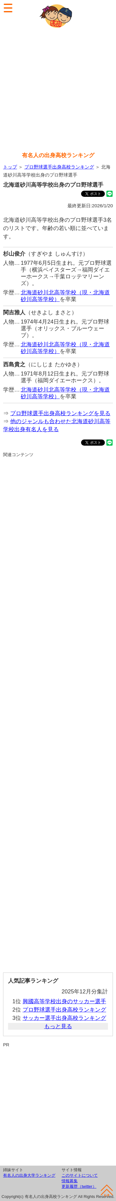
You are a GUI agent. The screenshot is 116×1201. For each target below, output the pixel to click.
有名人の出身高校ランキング (58, 155)
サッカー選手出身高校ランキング (64, 1018)
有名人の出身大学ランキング (29, 1175)
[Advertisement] (58, 90)
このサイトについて (80, 1175)
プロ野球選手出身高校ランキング (59, 166)
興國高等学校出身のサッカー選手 (64, 1001)
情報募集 (70, 1181)
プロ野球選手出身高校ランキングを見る (60, 413)
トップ (10, 166)
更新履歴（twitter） (79, 1186)
